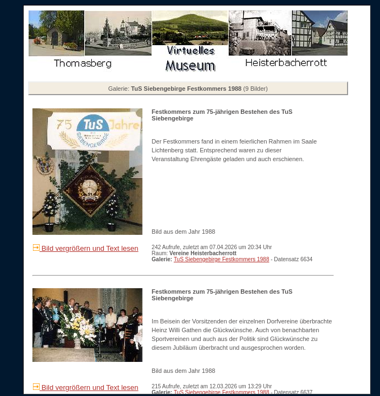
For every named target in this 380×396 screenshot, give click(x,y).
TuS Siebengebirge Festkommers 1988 (221, 259)
